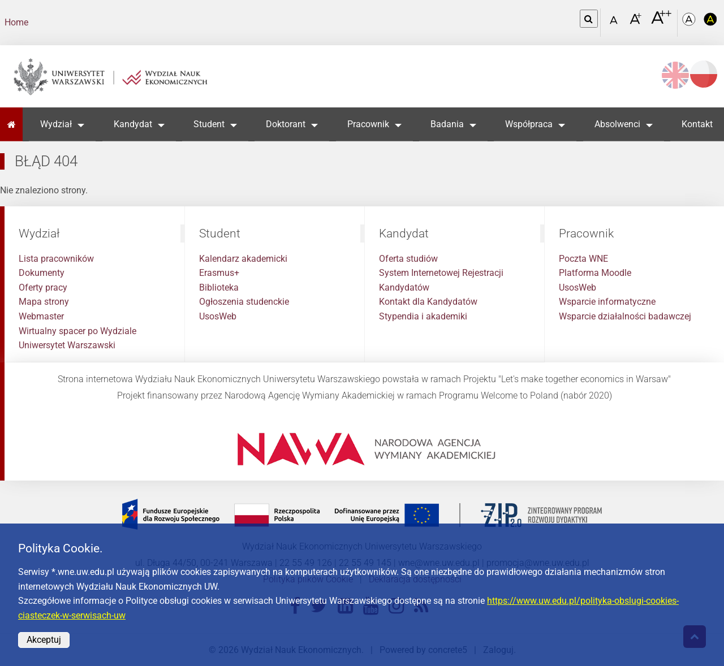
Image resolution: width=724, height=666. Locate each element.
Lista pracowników (56, 258)
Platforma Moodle (595, 272)
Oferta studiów (408, 258)
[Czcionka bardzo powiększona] (661, 22)
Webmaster (41, 316)
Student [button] (209, 124)
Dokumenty (41, 272)
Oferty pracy (43, 287)
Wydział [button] (56, 124)
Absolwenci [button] (617, 124)
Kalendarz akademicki (243, 258)
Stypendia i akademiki (423, 316)
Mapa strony (44, 301)
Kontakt (697, 124)
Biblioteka (219, 287)
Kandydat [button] (133, 124)
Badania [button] (447, 124)
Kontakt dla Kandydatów (428, 301)
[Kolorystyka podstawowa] (690, 23)
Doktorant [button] (285, 124)
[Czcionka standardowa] (615, 23)
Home (16, 22)
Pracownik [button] (368, 124)
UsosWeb (217, 316)
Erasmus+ (219, 272)
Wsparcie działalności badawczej (625, 316)
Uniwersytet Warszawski (67, 345)
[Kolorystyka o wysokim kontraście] (710, 23)
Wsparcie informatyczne (607, 301)
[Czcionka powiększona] (636, 22)
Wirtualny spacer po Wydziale (77, 331)
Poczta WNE (583, 258)
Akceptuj (44, 639)
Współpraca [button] (529, 124)
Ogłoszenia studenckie (244, 301)
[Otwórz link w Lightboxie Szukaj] (589, 19)
